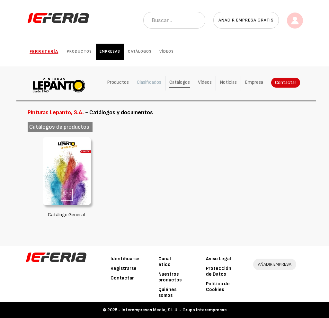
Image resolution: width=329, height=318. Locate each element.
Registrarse (124, 268)
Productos (79, 51)
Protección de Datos (218, 271)
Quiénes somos (167, 292)
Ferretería (44, 51)
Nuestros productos (170, 277)
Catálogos (140, 51)
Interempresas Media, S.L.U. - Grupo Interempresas (174, 310)
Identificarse (125, 259)
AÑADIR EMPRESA (274, 264)
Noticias (228, 82)
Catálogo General (66, 215)
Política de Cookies (218, 287)
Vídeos (166, 51)
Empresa (254, 82)
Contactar (285, 83)
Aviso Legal (218, 259)
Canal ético (164, 262)
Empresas (110, 51)
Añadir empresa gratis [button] (246, 20)
